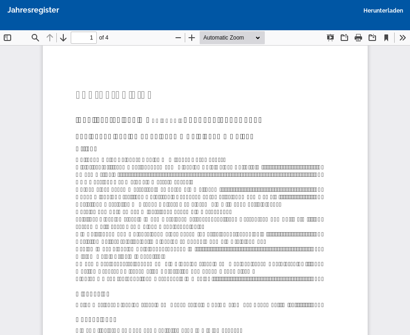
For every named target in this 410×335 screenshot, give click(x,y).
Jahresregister (33, 10)
